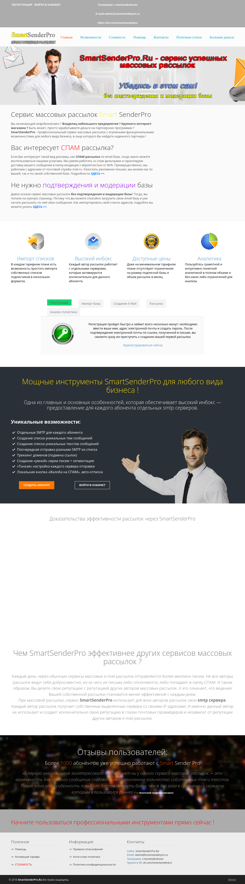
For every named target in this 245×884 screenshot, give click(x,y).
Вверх (232, 879)
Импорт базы (90, 304)
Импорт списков (35, 258)
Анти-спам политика (86, 857)
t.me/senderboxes (126, 4)
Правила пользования (88, 849)
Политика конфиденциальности (94, 864)
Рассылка (156, 304)
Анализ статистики (63, 312)
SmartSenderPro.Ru (147, 851)
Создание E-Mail (124, 304)
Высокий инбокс (93, 258)
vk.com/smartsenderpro (157, 862)
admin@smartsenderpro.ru (151, 855)
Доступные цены (151, 258)
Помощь (20, 849)
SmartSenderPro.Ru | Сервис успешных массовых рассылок (33, 37)
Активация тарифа (27, 857)
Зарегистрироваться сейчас (143, 345)
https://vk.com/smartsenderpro (118, 22)
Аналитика (209, 258)
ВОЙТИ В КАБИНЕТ (48, 4)
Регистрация (59, 302)
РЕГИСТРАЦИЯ (22, 4)
